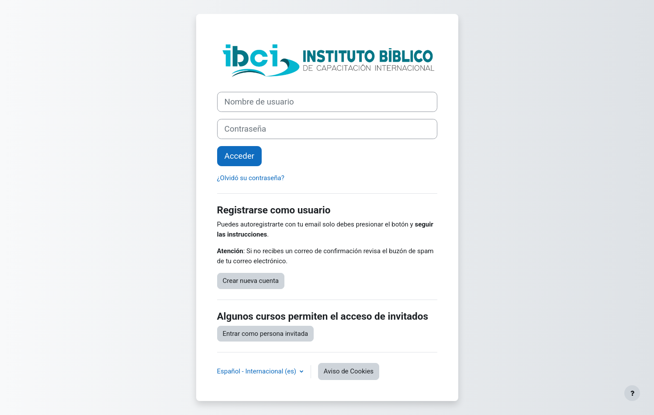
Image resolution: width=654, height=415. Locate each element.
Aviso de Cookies (349, 371)
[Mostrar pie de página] (632, 393)
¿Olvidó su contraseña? (250, 178)
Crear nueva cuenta (251, 281)
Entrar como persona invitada (265, 334)
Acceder (240, 156)
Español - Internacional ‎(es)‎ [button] (257, 371)
